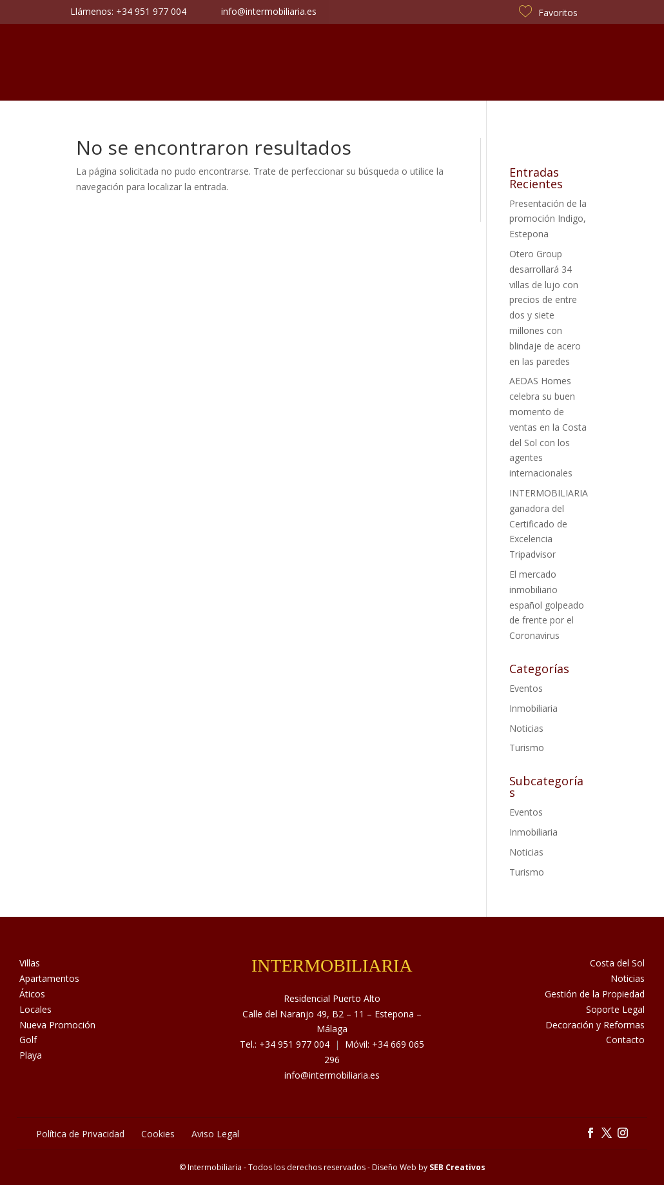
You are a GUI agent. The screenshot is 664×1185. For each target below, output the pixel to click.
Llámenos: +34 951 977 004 (128, 11)
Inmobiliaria (533, 708)
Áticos (32, 994)
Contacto (584, 62)
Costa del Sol (502, 62)
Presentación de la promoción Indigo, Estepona (548, 218)
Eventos (526, 688)
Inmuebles (72, 62)
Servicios (249, 62)
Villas (29, 963)
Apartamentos (49, 978)
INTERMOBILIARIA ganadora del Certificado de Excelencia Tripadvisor (548, 523)
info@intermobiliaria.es (332, 1075)
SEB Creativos (457, 1167)
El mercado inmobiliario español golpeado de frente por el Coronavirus (546, 604)
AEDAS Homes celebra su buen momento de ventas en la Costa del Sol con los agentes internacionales (548, 427)
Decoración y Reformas (595, 1025)
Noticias (424, 62)
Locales (35, 1009)
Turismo (526, 747)
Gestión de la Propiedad (595, 994)
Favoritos (548, 12)
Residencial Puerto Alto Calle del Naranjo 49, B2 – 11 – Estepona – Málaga (332, 1013)
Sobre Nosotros (162, 62)
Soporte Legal (615, 1009)
